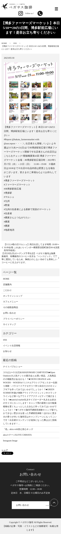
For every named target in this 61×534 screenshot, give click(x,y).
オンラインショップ (12, 296)
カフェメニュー (10, 301)
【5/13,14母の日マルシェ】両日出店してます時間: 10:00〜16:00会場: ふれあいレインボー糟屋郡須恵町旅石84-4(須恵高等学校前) (31, 247)
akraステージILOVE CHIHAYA (17, 435)
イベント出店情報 (11, 345)
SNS (15, 43)
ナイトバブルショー (12, 366)
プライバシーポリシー (13, 319)
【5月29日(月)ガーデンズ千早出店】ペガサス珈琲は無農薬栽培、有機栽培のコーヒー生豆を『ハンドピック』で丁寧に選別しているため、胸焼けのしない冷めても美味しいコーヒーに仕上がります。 (29, 258)
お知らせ (7, 351)
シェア (5, 450)
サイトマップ (9, 324)
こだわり (7, 290)
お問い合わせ (9, 313)
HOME (4, 43)
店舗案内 (7, 284)
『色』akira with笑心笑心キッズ (18, 429)
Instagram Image (10, 441)
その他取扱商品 (10, 307)
